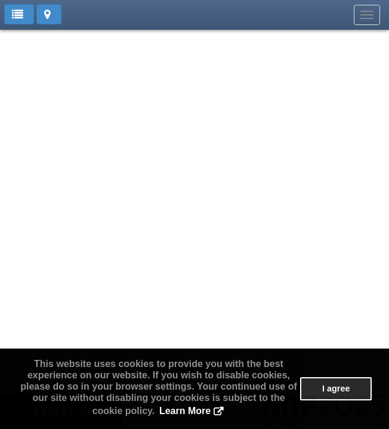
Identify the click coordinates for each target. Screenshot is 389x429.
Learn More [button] (185, 411)
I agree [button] (336, 388)
